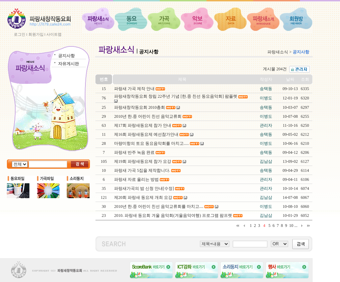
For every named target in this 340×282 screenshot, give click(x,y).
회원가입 (36, 34)
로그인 (19, 34)
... (295, 225)
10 (291, 225)
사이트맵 (54, 34)
